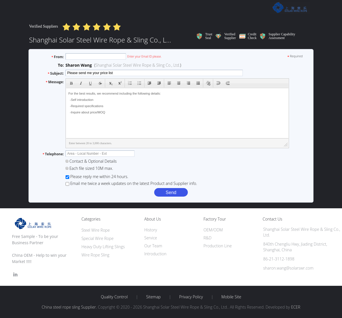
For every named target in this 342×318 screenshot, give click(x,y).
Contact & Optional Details (91, 161)
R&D (207, 237)
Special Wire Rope (98, 238)
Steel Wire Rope (96, 230)
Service (150, 237)
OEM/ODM (213, 230)
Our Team (153, 245)
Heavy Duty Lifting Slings (103, 246)
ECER (295, 307)
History (150, 230)
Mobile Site (231, 297)
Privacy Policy (191, 297)
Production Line (217, 245)
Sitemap (153, 297)
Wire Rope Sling (95, 255)
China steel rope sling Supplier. (70, 307)
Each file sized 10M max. (89, 168)
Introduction (155, 253)
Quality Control (114, 297)
